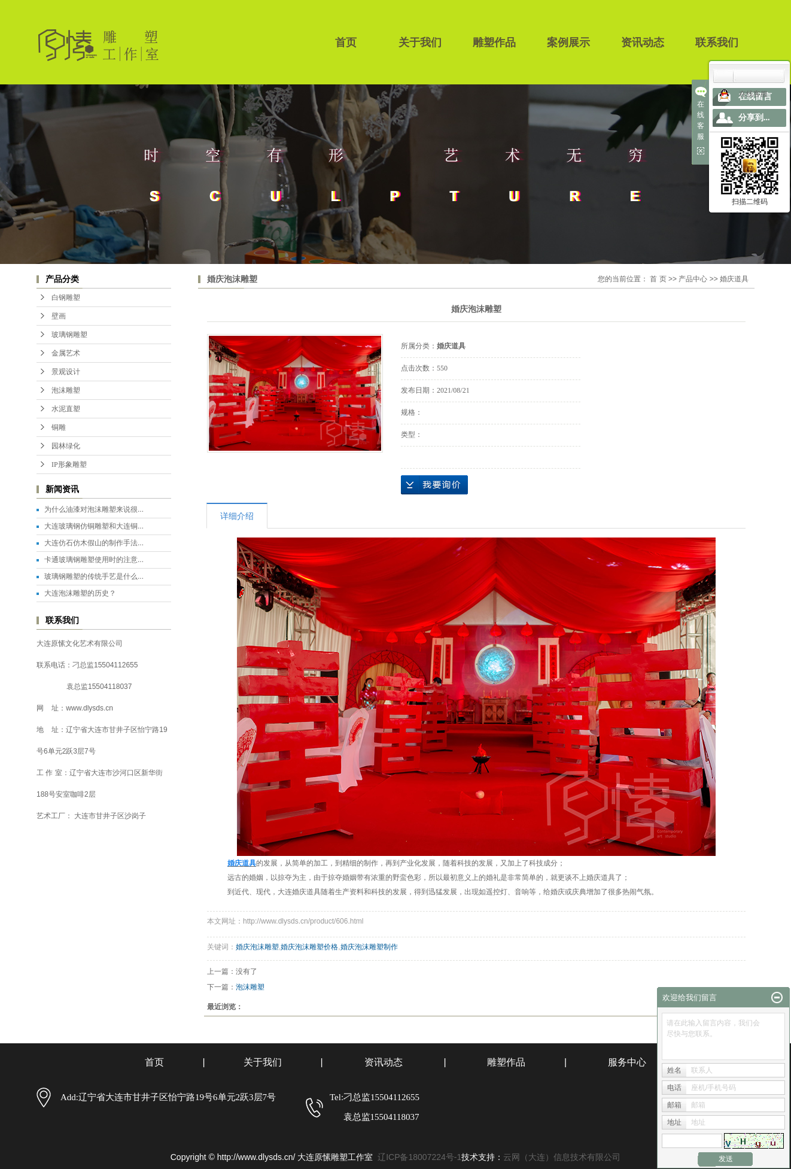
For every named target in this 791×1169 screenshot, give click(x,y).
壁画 (58, 316)
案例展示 (568, 42)
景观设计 (65, 372)
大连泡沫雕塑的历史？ (80, 593)
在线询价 (434, 484)
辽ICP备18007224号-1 (419, 1157)
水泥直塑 (65, 409)
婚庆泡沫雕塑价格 (309, 947)
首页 (346, 42)
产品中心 (693, 279)
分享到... (754, 117)
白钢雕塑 (65, 297)
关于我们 (420, 42)
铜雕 (58, 427)
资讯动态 (642, 42)
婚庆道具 (734, 279)
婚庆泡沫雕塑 (257, 947)
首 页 (658, 279)
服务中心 (627, 1062)
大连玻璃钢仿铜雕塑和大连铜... (94, 526)
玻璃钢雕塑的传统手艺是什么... (94, 576)
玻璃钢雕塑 (69, 334)
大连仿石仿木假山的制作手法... (94, 543)
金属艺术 (65, 353)
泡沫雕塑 (65, 390)
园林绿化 (65, 446)
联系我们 (716, 42)
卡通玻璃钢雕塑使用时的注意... (94, 559)
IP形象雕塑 (69, 464)
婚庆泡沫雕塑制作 (369, 947)
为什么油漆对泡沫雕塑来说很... (94, 509)
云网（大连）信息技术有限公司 (561, 1157)
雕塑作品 (494, 42)
